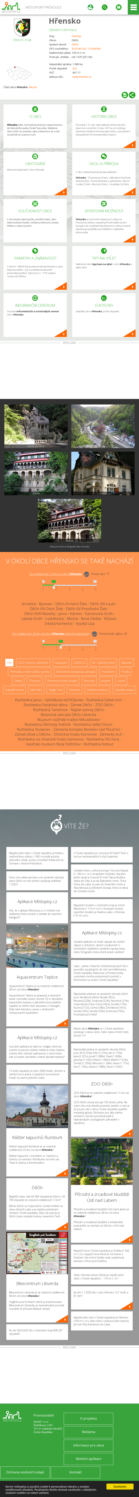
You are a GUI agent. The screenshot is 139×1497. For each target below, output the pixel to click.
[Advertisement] (69, 371)
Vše (9, 663)
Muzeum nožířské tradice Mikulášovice (68, 719)
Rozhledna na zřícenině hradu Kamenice (51, 739)
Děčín (75, 44)
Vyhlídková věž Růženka (64, 699)
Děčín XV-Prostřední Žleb (86, 608)
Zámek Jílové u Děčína (33, 734)
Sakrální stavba (124, 690)
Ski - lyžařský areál (103, 663)
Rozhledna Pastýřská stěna (45, 704)
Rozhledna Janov (28, 699)
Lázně (121, 681)
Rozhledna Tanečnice (50, 709)
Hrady (125, 672)
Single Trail (55, 690)
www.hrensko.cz (81, 76)
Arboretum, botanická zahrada (75, 672)
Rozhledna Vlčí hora (103, 739)
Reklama (88, 1432)
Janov (62, 613)
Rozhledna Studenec (33, 729)
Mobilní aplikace (88, 1458)
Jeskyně (106, 681)
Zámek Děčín (81, 704)
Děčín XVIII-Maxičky (39, 613)
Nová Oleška (91, 618)
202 (74, 68)
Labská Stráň (31, 618)
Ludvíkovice (54, 618)
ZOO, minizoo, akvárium (33, 663)
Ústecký (76, 36)
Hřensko (65, 20)
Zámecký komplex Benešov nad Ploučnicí (86, 729)
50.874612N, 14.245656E (86, 48)
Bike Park (36, 690)
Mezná (33, 87)
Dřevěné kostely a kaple (62, 681)
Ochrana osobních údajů (25, 1472)
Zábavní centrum (97, 690)
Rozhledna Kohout (98, 744)
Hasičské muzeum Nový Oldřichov (53, 744)
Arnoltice (29, 603)
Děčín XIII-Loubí (102, 603)
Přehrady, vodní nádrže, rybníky (29, 672)
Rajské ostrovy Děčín (87, 709)
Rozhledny (108, 672)
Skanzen (126, 663)
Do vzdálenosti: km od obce (56, 574)
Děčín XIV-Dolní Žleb (46, 608)
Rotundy (89, 681)
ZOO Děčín (104, 704)
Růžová (110, 618)
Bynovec (45, 603)
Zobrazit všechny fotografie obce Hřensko (69, 546)
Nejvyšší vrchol (14, 690)
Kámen (76, 613)
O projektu (88, 1418)
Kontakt (75, 1472)
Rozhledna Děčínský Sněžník (48, 724)
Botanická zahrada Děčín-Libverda (68, 714)
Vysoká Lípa (85, 623)
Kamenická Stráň (99, 613)
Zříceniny (34, 681)
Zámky (18, 681)
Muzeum (74, 690)
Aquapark (61, 663)
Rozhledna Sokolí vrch (104, 699)
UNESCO (79, 663)
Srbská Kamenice (59, 623)
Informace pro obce (88, 1445)
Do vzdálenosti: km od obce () (51, 634)
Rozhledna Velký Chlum (93, 724)
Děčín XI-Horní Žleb (71, 603)
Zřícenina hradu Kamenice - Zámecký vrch (88, 734)
